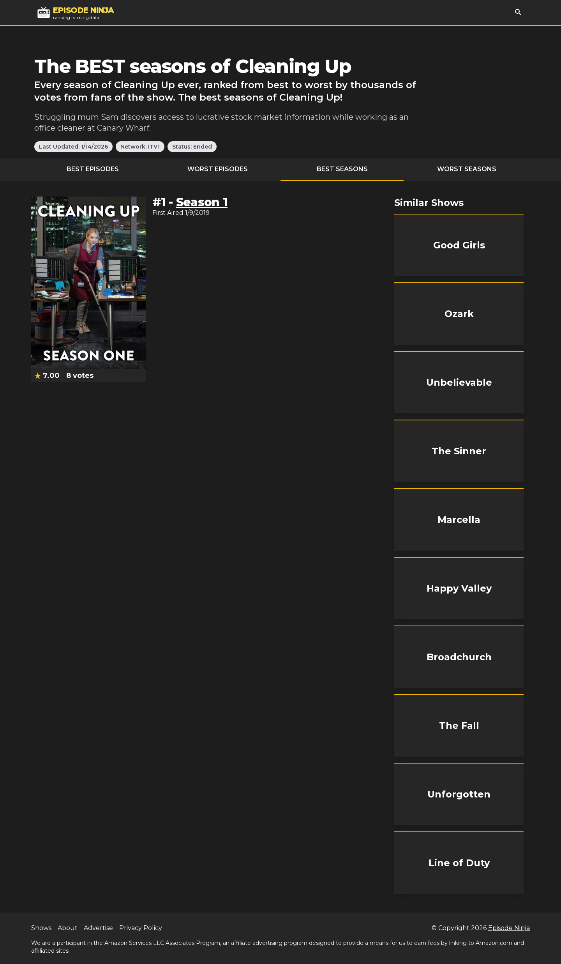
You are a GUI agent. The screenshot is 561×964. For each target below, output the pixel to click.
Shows (41, 928)
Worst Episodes (217, 169)
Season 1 (202, 202)
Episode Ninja (509, 928)
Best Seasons (342, 169)
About (68, 928)
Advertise (98, 928)
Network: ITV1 (140, 146)
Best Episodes (93, 169)
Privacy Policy (140, 928)
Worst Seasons (466, 169)
